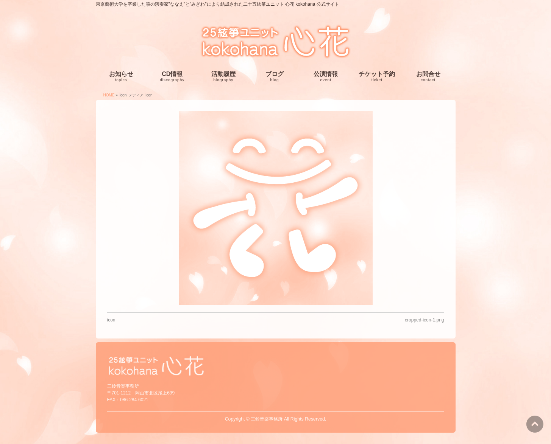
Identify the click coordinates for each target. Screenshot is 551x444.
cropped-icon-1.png (424, 320)
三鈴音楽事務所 (267, 419)
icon (111, 320)
